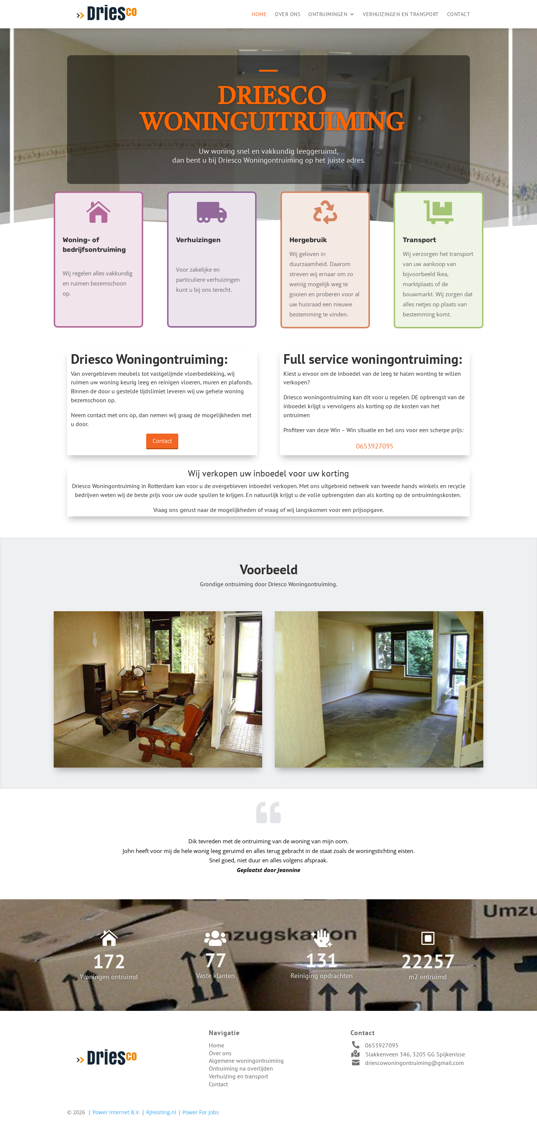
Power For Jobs (200, 1112)
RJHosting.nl (161, 1112)
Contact (458, 14)
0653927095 (382, 1045)
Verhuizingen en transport (401, 14)
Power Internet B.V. (116, 1112)
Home (259, 14)
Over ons (287, 14)
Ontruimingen (327, 14)
